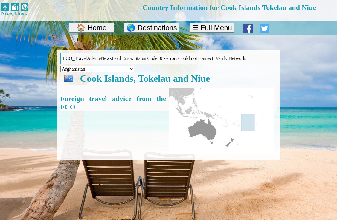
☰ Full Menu (212, 28)
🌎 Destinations (151, 28)
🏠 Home (92, 28)
